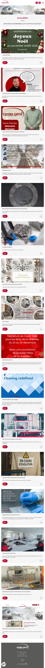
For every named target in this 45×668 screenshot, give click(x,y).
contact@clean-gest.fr (22, 656)
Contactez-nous (39, 3)
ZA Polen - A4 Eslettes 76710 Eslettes (22, 652)
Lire (5, 62)
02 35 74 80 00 (21, 654)
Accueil (2, 13)
